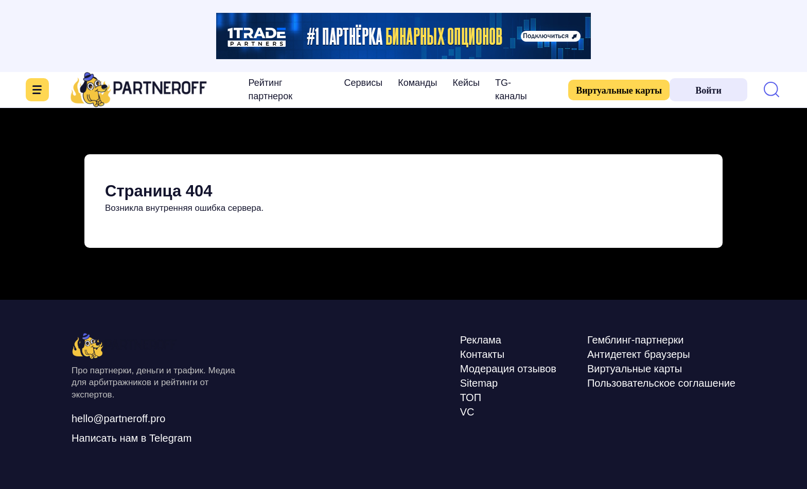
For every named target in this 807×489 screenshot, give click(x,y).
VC (467, 412)
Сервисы (363, 83)
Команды (417, 83)
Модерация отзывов (508, 368)
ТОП (470, 397)
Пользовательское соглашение (661, 383)
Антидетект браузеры (638, 354)
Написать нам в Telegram (131, 438)
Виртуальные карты (619, 90)
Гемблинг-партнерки (635, 340)
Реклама (480, 340)
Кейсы (466, 83)
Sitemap (479, 383)
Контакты (482, 354)
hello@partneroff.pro (118, 418)
